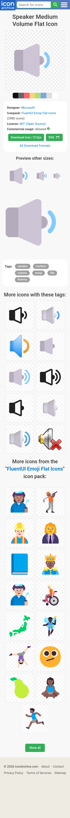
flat (52, 273)
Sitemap (60, 773)
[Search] (55, 4)
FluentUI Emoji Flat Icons (38, 113)
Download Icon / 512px (26, 137)
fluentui (22, 279)
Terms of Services (38, 773)
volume (22, 273)
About (45, 766)
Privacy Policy (13, 773)
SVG (54, 137)
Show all (35, 748)
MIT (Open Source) (33, 124)
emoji (38, 273)
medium (41, 266)
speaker (23, 266)
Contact (58, 766)
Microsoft (28, 107)
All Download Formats (35, 145)
